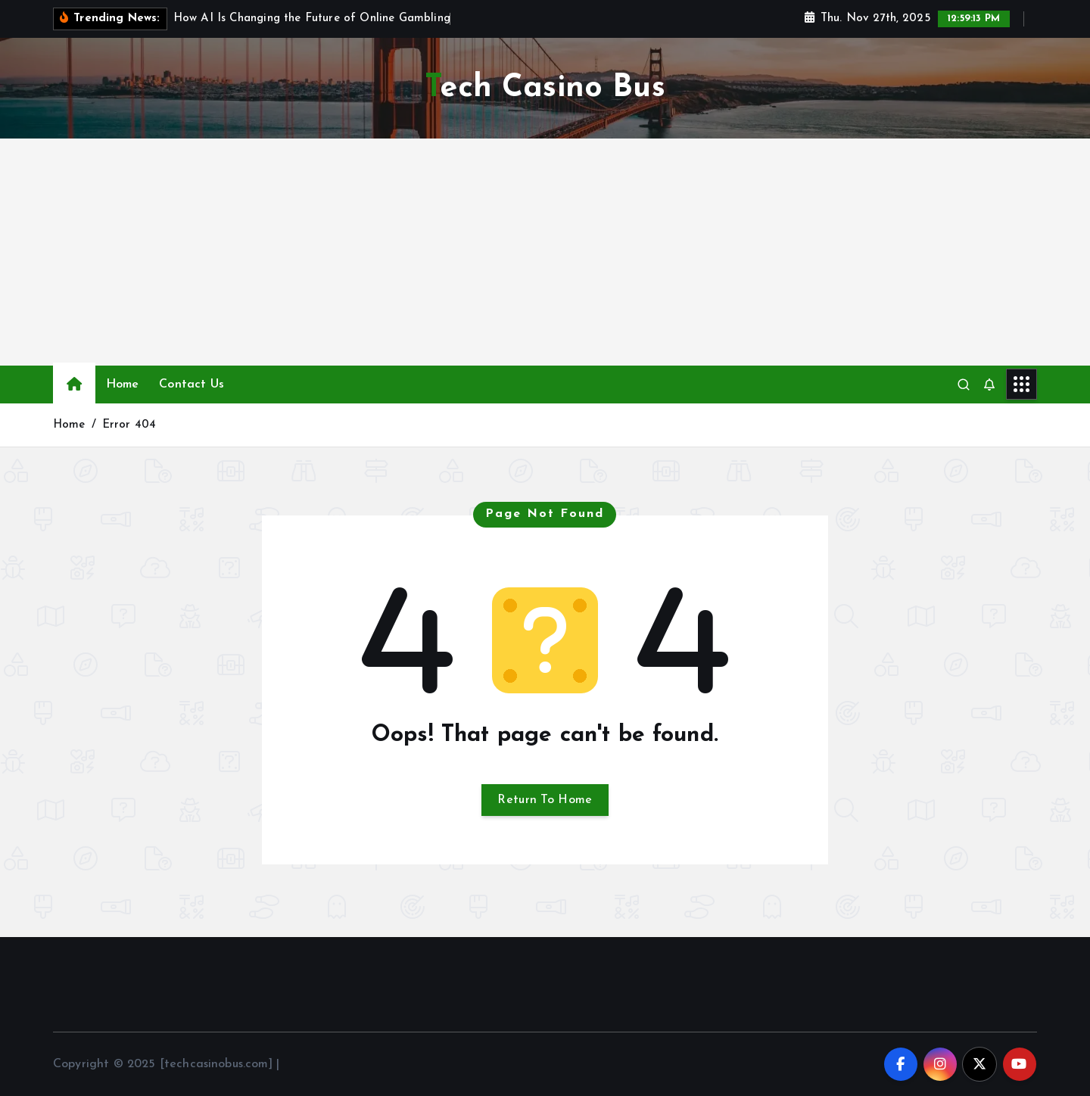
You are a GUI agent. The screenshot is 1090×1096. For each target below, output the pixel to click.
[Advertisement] (545, 252)
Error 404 (129, 425)
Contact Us (191, 384)
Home (122, 384)
